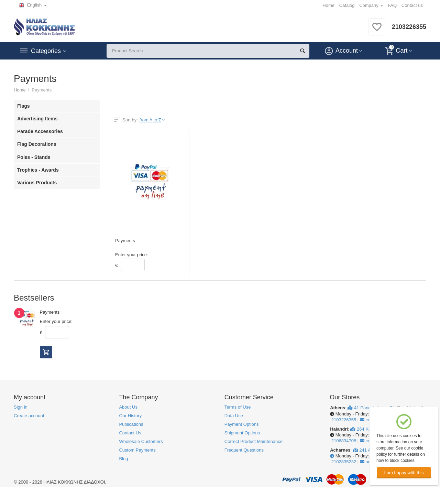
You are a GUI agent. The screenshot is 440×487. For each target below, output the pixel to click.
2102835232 (343, 461)
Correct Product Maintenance (253, 441)
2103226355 (409, 26)
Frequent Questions (244, 450)
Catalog (347, 5)
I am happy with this (404, 472)
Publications (131, 424)
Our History (130, 415)
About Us (128, 407)
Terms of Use (237, 407)
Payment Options (241, 424)
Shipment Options (242, 432)
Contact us (412, 5)
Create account (29, 415)
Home (328, 5)
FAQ (392, 5)
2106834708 (343, 440)
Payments (125, 240)
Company (368, 5)
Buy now (46, 352)
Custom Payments (137, 450)
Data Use (233, 415)
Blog (123, 458)
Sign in (21, 407)
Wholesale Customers (141, 441)
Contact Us (130, 432)
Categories (46, 51)
